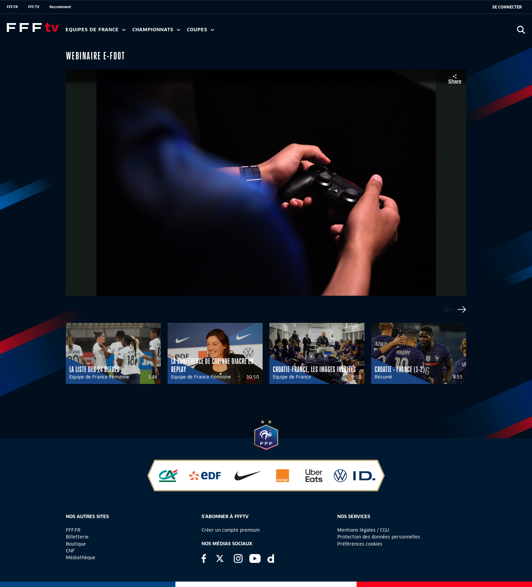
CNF (70, 550)
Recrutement (60, 7)
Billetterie (77, 536)
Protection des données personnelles (378, 536)
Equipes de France (95, 29)
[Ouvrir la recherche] (521, 29)
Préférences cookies (359, 544)
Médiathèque (80, 557)
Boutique (76, 544)
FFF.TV (33, 7)
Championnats (156, 29)
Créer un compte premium (231, 530)
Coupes (200, 29)
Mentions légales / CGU (363, 530)
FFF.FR (12, 7)
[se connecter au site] (507, 7)
